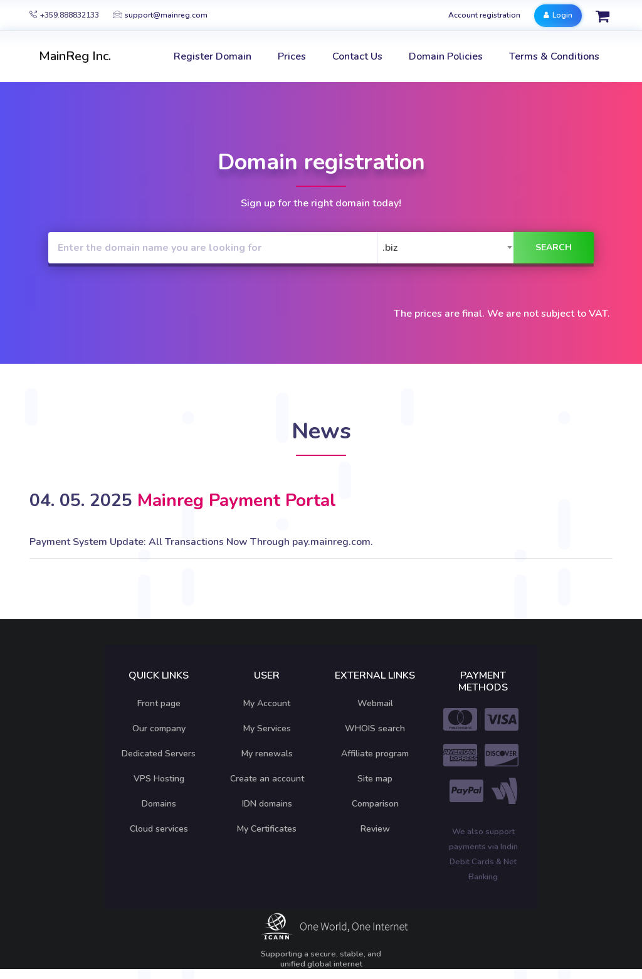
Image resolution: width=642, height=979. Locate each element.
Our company (159, 728)
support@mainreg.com (160, 15)
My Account (266, 703)
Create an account (267, 779)
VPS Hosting (159, 779)
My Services (267, 728)
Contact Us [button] (357, 56)
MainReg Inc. (75, 56)
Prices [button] (292, 56)
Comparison (375, 804)
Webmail (375, 703)
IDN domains (267, 804)
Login (558, 15)
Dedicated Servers (159, 753)
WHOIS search (375, 728)
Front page (159, 703)
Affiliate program (375, 753)
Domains (159, 804)
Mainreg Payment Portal (236, 500)
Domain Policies (446, 56)
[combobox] (448, 247)
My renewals (267, 753)
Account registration (484, 15)
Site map (374, 779)
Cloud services (159, 829)
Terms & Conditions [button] (554, 56)
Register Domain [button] (212, 56)
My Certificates (267, 829)
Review (375, 829)
